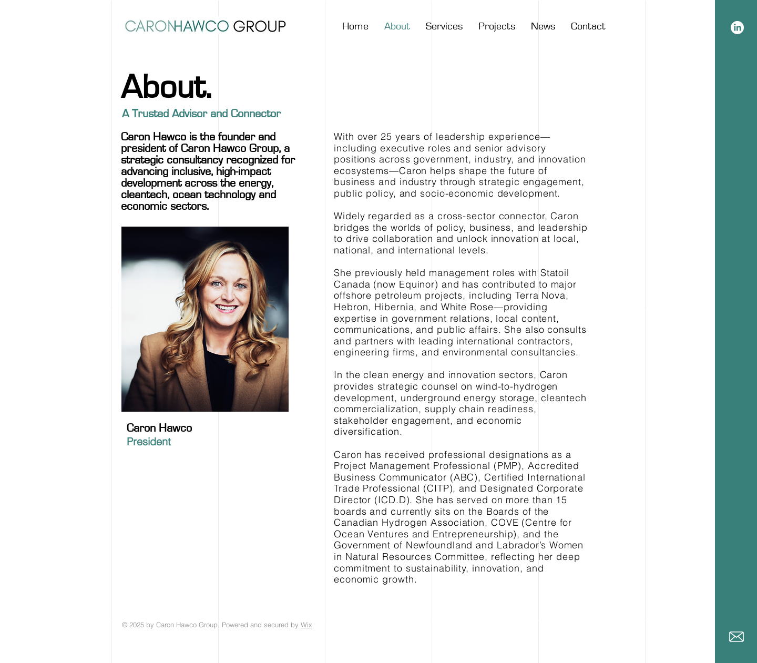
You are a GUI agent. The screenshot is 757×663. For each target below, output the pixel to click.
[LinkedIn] (737, 27)
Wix (306, 624)
